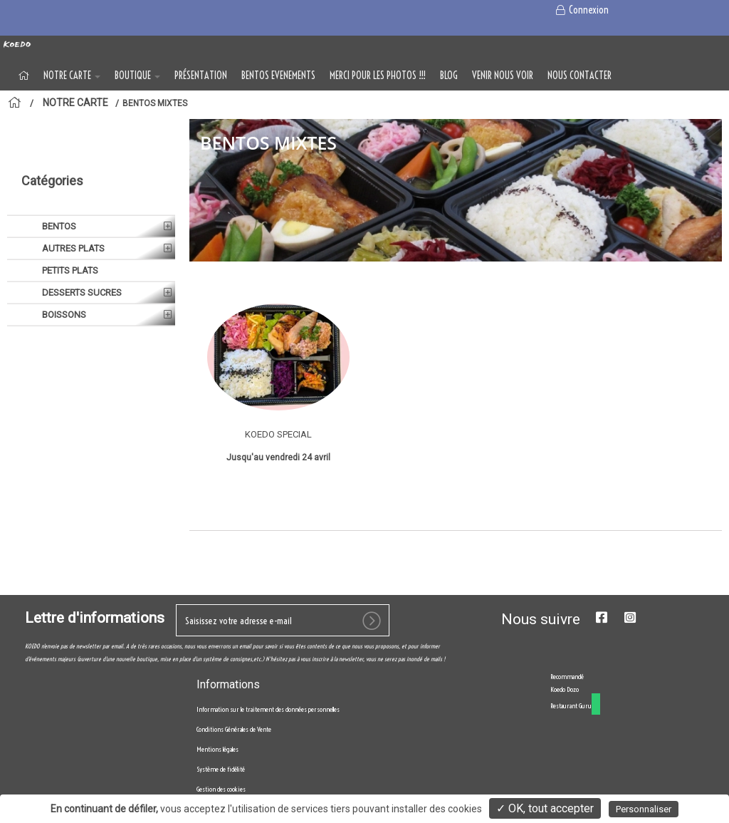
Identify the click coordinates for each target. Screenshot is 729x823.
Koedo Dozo (564, 733)
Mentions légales (217, 793)
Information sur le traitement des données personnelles (268, 753)
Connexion (581, 10)
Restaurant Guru (571, 750)
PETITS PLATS (69, 287)
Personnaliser (643, 809)
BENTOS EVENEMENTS (278, 75)
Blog (449, 75)
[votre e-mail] (282, 664)
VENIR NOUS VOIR (502, 75)
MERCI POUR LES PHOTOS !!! (378, 75)
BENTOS (58, 243)
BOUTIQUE (137, 75)
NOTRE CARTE (71, 75)
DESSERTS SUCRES (81, 309)
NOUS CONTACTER (579, 75)
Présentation (200, 75)
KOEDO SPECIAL (278, 434)
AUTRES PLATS (72, 265)
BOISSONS (63, 331)
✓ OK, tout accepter (545, 808)
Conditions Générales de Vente (233, 773)
